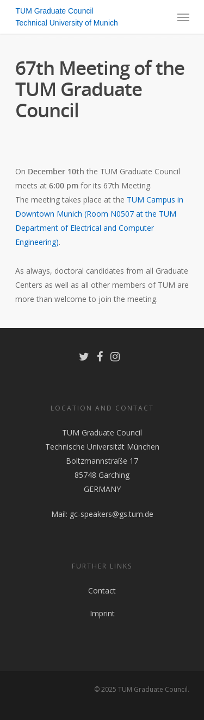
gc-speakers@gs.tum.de (111, 514)
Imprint (102, 613)
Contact (102, 590)
